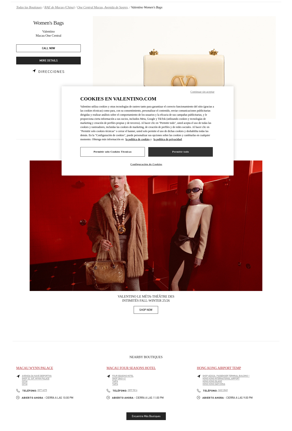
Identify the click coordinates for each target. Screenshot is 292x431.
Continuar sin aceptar (202, 91)
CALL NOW (48, 48)
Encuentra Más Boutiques (146, 416)
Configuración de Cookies (146, 164)
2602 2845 (223, 390)
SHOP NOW (148, 310)
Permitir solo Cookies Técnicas (113, 151)
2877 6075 (42, 390)
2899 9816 (132, 390)
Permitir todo (180, 151)
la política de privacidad (168, 139)
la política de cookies (137, 139)
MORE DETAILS (48, 60)
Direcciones (51, 71)
